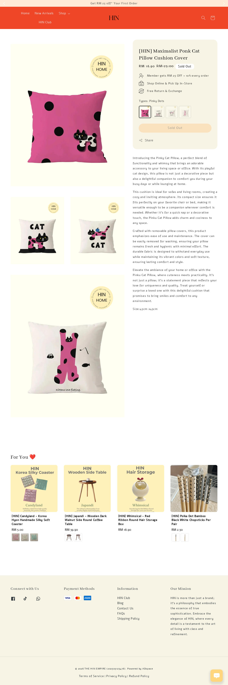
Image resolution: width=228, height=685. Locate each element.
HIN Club (45, 22)
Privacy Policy (116, 676)
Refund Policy (139, 676)
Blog (120, 603)
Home (25, 13)
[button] (203, 18)
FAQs (121, 613)
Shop (62, 13)
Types (151, 101)
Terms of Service (91, 676)
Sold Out (175, 128)
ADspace (147, 668)
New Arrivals (44, 13)
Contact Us (125, 608)
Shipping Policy (128, 619)
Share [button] (146, 140)
